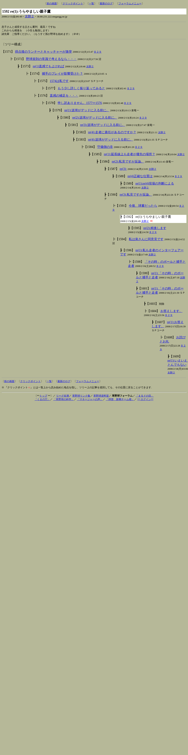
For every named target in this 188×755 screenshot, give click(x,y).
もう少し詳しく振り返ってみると (81, 88)
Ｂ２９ (98, 52)
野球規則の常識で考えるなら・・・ (51, 59)
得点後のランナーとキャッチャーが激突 (43, 52)
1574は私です (59, 81)
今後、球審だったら (143, 206)
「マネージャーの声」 (90, 399)
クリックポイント (73, 3)
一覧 (91, 3)
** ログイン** (145, 399)
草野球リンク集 (81, 396)
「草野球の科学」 (63, 399)
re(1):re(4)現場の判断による (154, 184)
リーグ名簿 (62, 396)
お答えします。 (171, 311)
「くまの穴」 (42, 399)
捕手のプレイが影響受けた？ (62, 74)
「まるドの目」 (145, 396)
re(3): (123, 169)
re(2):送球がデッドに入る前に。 (94, 118)
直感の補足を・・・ (64, 96)
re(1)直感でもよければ (48, 67)
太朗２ (29, 16)
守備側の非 (105, 147)
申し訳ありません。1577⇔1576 (80, 103)
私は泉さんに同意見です (146, 239)
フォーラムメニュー (130, 3)
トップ (43, 396)
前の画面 (52, 3)
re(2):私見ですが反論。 (128, 162)
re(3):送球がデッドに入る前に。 (102, 125)
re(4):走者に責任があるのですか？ (112, 132)
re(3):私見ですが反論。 (136, 195)
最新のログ (106, 3)
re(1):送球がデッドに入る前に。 (86, 110)
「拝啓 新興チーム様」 (120, 399)
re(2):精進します (154, 228)
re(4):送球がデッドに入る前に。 (110, 140)
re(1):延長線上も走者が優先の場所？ (129, 154)
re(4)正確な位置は (140, 176)
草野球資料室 (101, 396)
